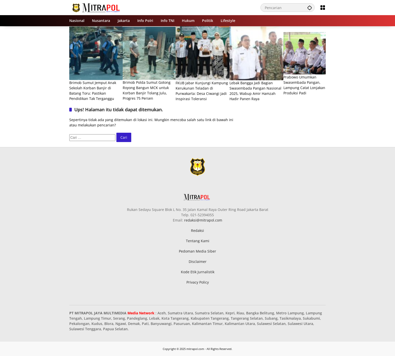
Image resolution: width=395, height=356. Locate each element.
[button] (310, 7)
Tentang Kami (197, 240)
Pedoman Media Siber (197, 251)
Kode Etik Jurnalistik (197, 271)
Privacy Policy (197, 282)
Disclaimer (198, 261)
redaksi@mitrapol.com (203, 220)
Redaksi (197, 230)
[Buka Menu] (323, 8)
